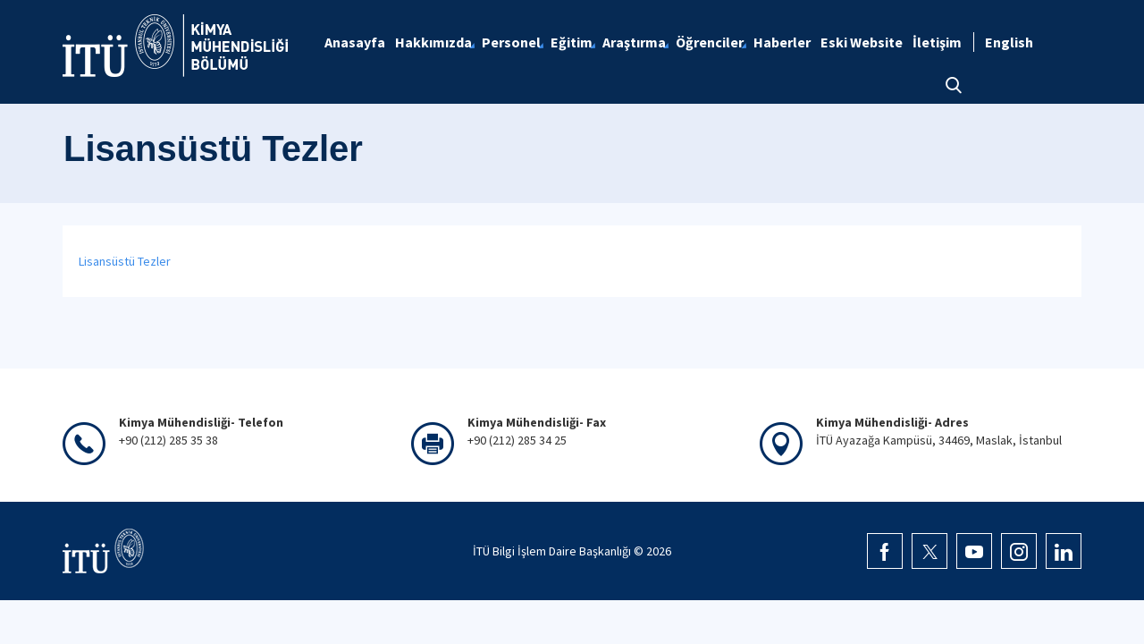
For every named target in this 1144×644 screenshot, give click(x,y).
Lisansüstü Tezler (125, 261)
